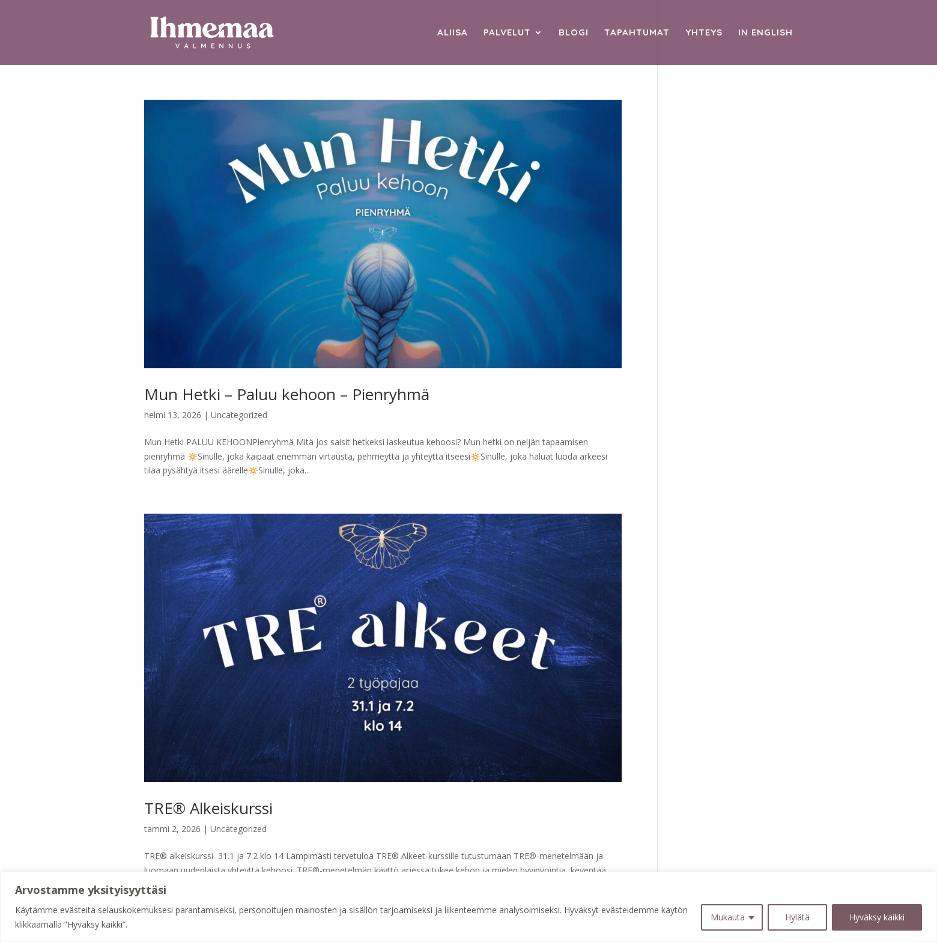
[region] (468, 907)
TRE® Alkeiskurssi (208, 808)
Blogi (574, 33)
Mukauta (728, 917)
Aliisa (452, 33)
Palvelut (507, 33)
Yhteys (704, 33)
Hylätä (797, 917)
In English (765, 33)
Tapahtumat (637, 33)
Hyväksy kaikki (877, 917)
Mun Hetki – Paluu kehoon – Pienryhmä (286, 394)
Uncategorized (239, 415)
